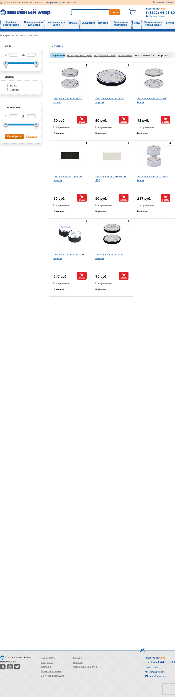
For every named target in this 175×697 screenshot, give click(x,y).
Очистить (31, 136)
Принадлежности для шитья (33, 23)
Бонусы (38, 2)
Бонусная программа (52, 675)
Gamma (14, 89)
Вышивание (88, 22)
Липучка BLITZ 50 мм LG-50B (111, 178)
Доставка (46, 666)
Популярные (58, 55)
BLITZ (13, 85)
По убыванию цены (104, 55)
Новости (78, 662)
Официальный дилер (85, 666)
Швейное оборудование (11, 23)
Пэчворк (103, 22)
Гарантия (27, 2)
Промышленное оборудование (153, 23)
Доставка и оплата (10, 2)
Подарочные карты (55, 2)
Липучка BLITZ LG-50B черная (67, 178)
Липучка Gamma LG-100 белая (152, 178)
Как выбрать (48, 658)
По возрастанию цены (79, 55)
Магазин (71, 2)
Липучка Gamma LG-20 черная (109, 100)
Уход (137, 22)
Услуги (170, 22)
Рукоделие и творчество (121, 23)
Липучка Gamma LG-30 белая (67, 100)
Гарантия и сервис (51, 671)
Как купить (47, 662)
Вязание (74, 22)
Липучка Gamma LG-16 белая (151, 100)
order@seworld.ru (158, 676)
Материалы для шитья (56, 23)
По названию (125, 55)
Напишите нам (156, 16)
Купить (82, 121)
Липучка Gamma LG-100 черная (68, 256)
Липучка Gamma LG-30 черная (109, 256)
